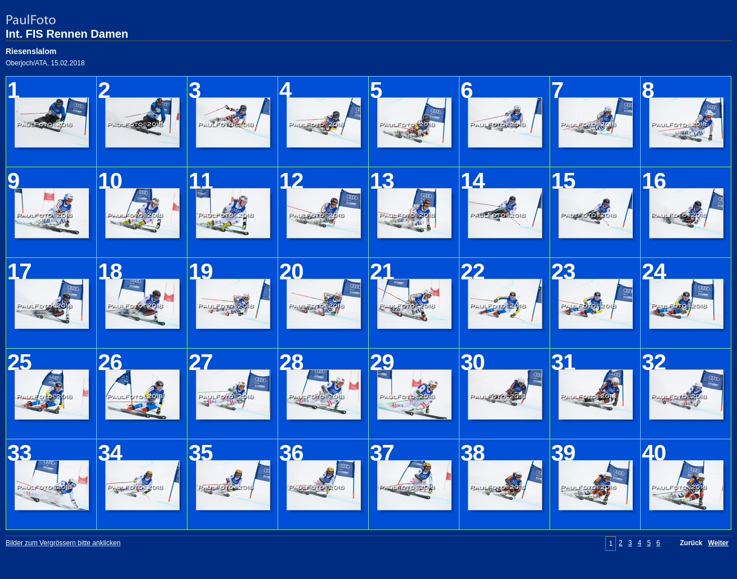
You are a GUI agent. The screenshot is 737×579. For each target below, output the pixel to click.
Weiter (718, 543)
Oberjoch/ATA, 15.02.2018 (45, 63)
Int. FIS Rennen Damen (67, 34)
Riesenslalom (31, 51)
